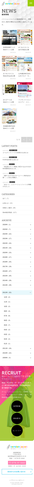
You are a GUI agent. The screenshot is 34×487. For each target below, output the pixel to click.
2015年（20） (8, 276)
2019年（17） (8, 257)
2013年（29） (8, 285)
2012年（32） (8, 292)
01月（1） (7, 343)
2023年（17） (8, 238)
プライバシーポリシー (17, 480)
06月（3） (7, 320)
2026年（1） (7, 224)
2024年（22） (8, 234)
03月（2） (7, 334)
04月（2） (7, 329)
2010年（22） (8, 353)
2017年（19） (8, 266)
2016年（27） (8, 271)
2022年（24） (8, 243)
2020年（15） (8, 252)
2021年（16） (8, 248)
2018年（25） (8, 262)
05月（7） (7, 325)
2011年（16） (8, 348)
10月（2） (7, 306)
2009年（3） (7, 357)
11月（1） (7, 302)
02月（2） (7, 339)
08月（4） (7, 311)
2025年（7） (7, 229)
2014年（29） (8, 280)
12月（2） (7, 297)
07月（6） (7, 316)
